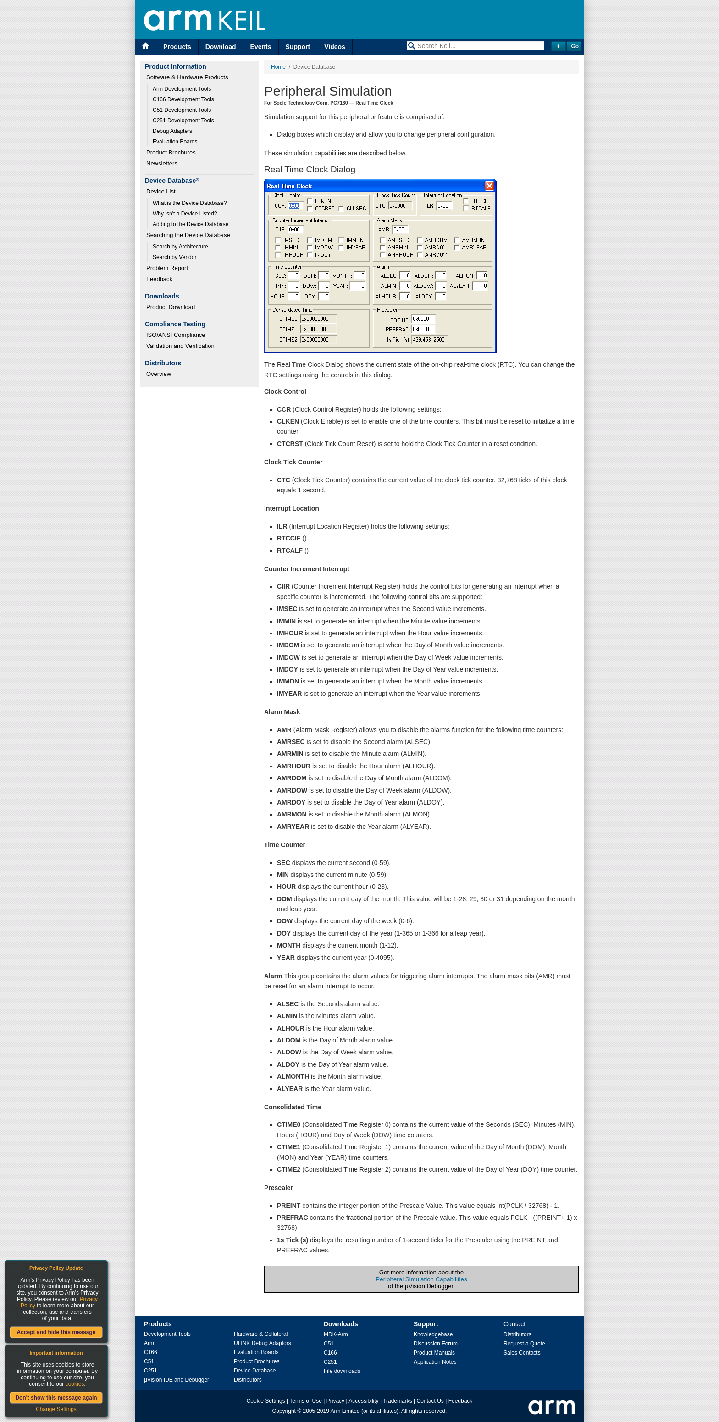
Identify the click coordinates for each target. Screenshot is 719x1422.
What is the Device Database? (190, 203)
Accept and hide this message (56, 1332)
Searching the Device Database (188, 234)
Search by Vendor (174, 257)
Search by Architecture (180, 246)
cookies (75, 1384)
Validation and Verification (180, 345)
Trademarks (397, 1401)
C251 (150, 1370)
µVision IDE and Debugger (176, 1380)
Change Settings (56, 1409)
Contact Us (430, 1401)
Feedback (159, 279)
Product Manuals (434, 1353)
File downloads (342, 1371)
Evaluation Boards (175, 141)
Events (260, 46)
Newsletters (161, 163)
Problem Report (167, 268)
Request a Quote (524, 1343)
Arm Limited (345, 1411)
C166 (150, 1352)
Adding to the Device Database (190, 224)
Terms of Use (305, 1401)
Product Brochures (171, 152)
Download (220, 46)
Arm (149, 1343)
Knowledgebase (433, 1334)
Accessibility (363, 1401)
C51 (149, 1361)
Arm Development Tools (182, 89)
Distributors (248, 1380)
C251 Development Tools (183, 120)
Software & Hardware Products (187, 77)
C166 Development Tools (183, 99)
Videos (334, 46)
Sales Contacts (522, 1353)
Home (278, 67)
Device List (161, 191)
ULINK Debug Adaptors (262, 1343)
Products (177, 46)
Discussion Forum (436, 1343)
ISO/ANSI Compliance (175, 334)
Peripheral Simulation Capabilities (421, 1279)
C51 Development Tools (182, 110)
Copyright (284, 1411)
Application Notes (435, 1362)
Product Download (170, 306)
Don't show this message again (56, 1397)
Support (298, 46)
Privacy (335, 1401)
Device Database (255, 1370)
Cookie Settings (266, 1401)
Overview (158, 373)
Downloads (341, 1324)
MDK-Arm (336, 1334)
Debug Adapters (172, 131)
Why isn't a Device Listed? (185, 213)
